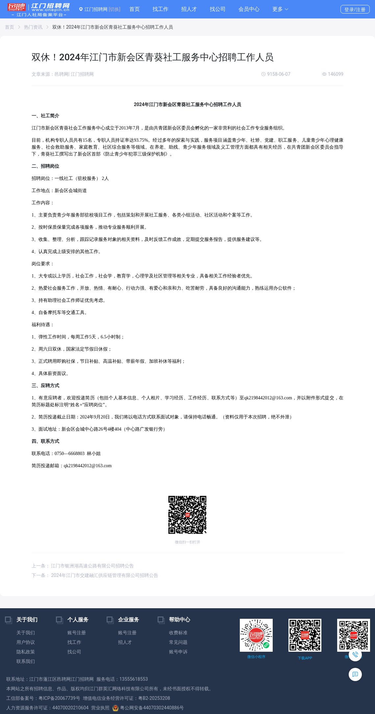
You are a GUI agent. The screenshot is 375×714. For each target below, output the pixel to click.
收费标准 (178, 632)
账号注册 (76, 632)
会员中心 (249, 9)
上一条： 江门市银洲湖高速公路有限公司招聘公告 (83, 565)
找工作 (160, 9)
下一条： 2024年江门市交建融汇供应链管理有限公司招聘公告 (95, 575)
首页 (134, 9)
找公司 (218, 9)
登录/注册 (355, 9)
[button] (280, 9)
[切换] (114, 9)
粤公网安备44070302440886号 (148, 707)
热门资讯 (33, 27)
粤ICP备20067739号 (59, 698)
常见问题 (178, 642)
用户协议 (25, 642)
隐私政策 (25, 651)
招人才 (189, 9)
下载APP (305, 658)
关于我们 (25, 632)
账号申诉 (178, 651)
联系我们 (25, 661)
